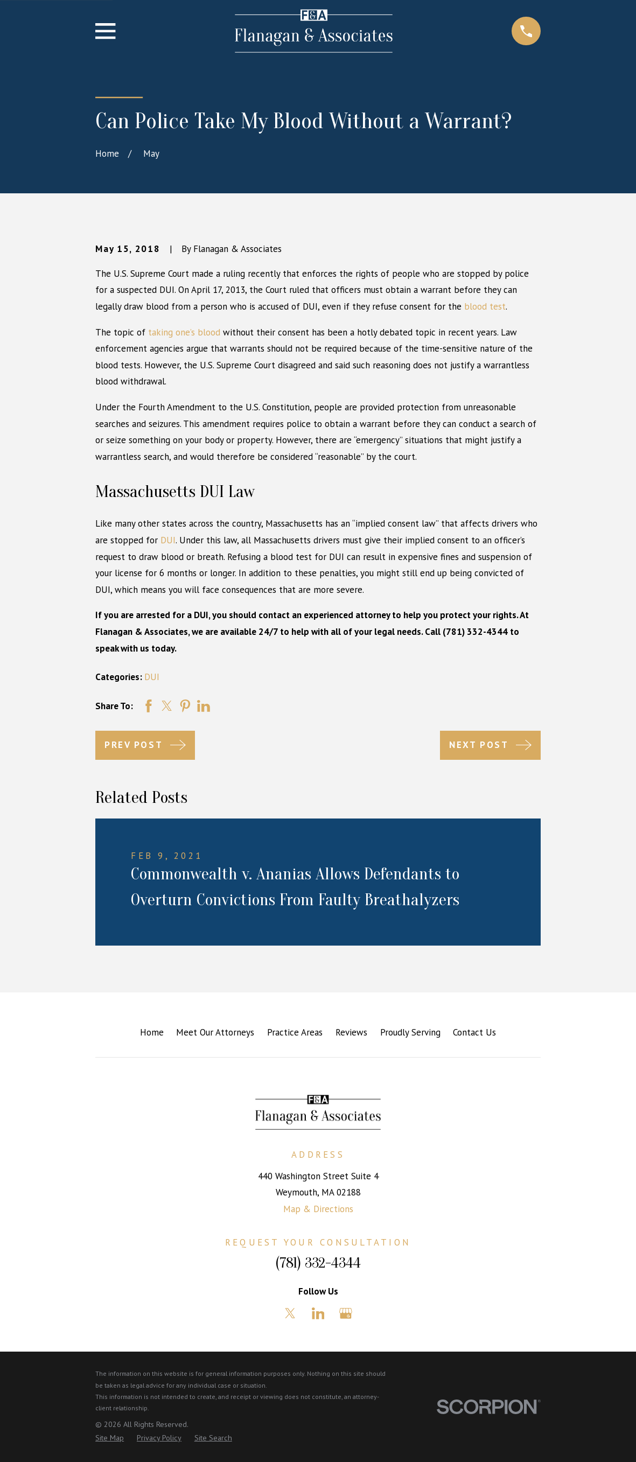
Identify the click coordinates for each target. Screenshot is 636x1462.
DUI (168, 540)
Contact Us (474, 1032)
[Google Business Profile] (345, 1313)
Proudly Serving (410, 1032)
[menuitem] (109, 1438)
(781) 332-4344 (318, 1263)
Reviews (351, 1032)
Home (152, 1032)
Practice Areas (295, 1032)
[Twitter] (290, 1313)
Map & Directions (318, 1209)
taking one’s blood (184, 332)
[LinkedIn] (318, 1313)
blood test (485, 306)
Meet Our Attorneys (215, 1032)
